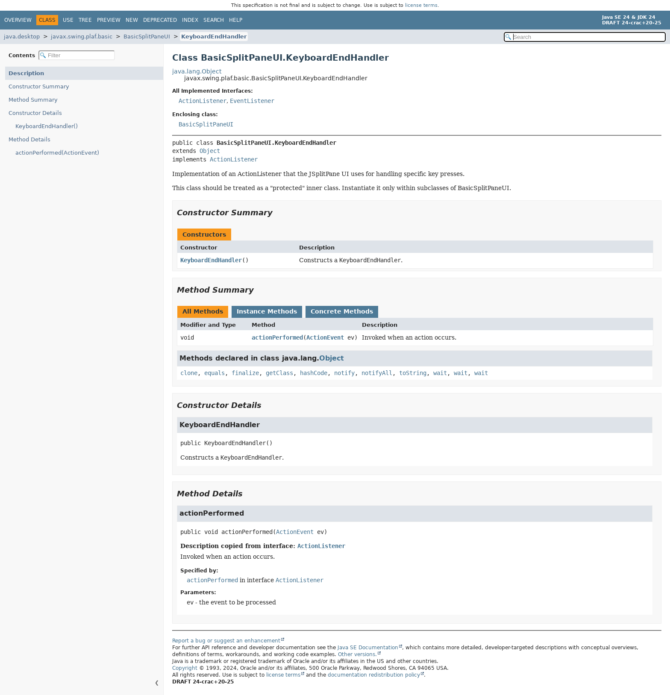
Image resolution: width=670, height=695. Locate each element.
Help (235, 20)
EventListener (252, 100)
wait (440, 372)
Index (190, 20)
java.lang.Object (196, 71)
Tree (85, 20)
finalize (245, 372)
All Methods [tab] (202, 311)
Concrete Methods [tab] (342, 311)
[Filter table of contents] (76, 55)
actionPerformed (277, 337)
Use (68, 20)
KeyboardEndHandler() (46, 126)
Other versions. (357, 654)
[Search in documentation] (585, 37)
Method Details (29, 139)
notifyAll (376, 372)
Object (210, 150)
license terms (421, 5)
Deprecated (160, 20)
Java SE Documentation (368, 648)
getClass (279, 372)
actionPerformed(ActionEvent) (57, 153)
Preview (108, 20)
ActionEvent (325, 337)
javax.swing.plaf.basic (81, 36)
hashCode (313, 372)
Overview (18, 20)
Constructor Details (35, 113)
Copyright (184, 668)
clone (188, 372)
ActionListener (202, 100)
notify (344, 372)
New (132, 20)
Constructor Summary (39, 86)
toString (412, 372)
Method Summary (33, 100)
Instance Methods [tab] (267, 311)
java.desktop (22, 36)
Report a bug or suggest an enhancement (226, 641)
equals (214, 372)
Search (213, 20)
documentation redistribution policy (374, 675)
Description (26, 73)
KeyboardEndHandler (214, 36)
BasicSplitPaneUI (146, 36)
